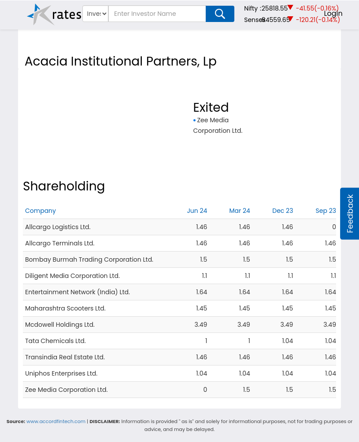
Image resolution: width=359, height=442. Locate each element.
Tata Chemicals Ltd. (55, 340)
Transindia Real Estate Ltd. (65, 357)
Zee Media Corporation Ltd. (66, 389)
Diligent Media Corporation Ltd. (72, 275)
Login (333, 13)
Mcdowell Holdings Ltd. (60, 324)
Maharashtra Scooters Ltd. (65, 308)
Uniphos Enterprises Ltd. (61, 373)
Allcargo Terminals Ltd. (59, 243)
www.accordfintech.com (55, 421)
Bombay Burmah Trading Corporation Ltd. (89, 259)
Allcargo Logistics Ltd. (58, 227)
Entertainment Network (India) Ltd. (77, 292)
